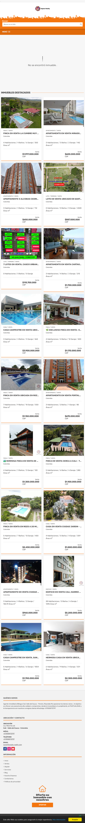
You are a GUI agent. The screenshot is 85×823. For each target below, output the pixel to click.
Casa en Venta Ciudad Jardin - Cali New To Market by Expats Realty (64, 526)
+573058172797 (8, 734)
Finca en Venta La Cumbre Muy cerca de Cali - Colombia (21, 133)
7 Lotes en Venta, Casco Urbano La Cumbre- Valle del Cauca (21, 264)
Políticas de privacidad (12, 782)
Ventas (6, 764)
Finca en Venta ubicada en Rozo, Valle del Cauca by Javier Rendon (21, 395)
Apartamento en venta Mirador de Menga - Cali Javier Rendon (64, 133)
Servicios (7, 770)
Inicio (6, 761)
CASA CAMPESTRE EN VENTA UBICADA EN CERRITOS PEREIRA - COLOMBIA (21, 330)
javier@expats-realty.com (12, 745)
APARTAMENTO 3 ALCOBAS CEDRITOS (21, 199)
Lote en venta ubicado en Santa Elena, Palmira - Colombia (64, 199)
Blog (6, 773)
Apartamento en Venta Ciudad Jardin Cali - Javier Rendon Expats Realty (21, 592)
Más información (59, 820)
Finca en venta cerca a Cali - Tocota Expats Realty (64, 461)
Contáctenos (9, 779)
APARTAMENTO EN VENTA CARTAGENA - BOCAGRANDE (64, 264)
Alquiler (7, 767)
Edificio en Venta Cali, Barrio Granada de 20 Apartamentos (64, 592)
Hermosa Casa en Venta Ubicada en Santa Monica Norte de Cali (64, 657)
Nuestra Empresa (10, 776)
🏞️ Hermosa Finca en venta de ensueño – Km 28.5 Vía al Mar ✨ (21, 461)
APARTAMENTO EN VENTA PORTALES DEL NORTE (64, 395)
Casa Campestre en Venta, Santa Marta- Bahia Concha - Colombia (21, 657)
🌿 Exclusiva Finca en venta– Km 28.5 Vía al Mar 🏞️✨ (64, 330)
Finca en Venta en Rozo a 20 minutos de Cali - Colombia (21, 526)
